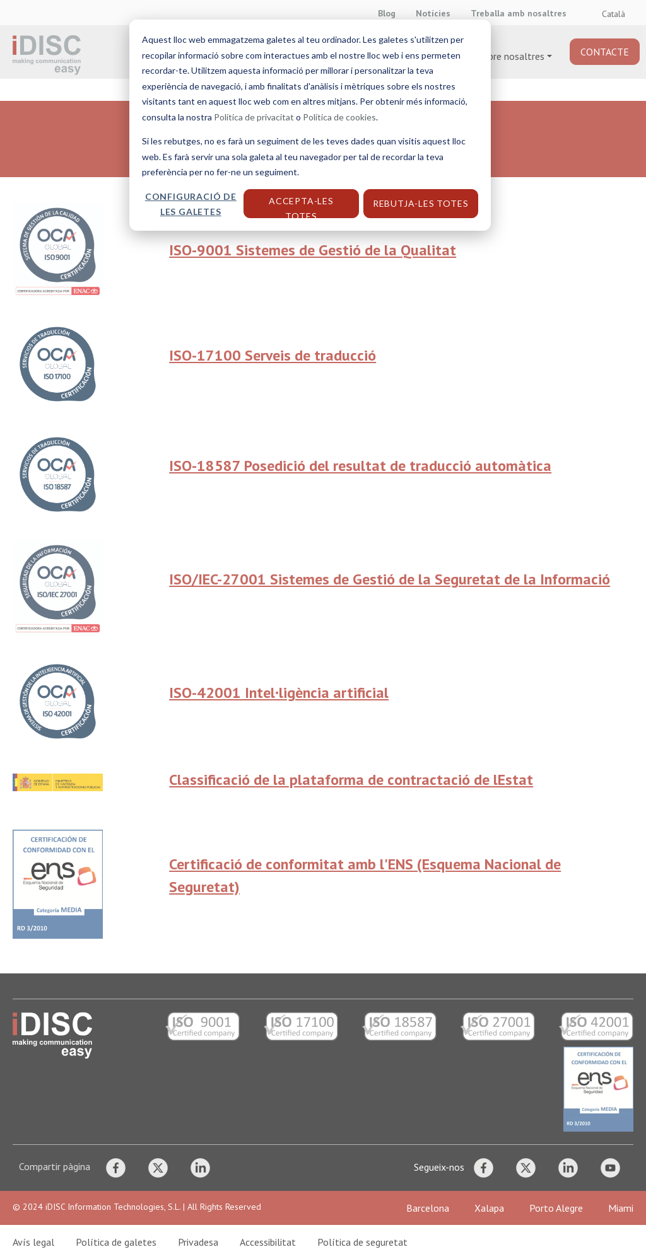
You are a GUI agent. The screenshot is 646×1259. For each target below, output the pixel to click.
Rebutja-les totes (421, 203)
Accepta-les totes (301, 206)
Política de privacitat (254, 117)
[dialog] (323, 629)
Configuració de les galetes (191, 204)
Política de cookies (339, 117)
